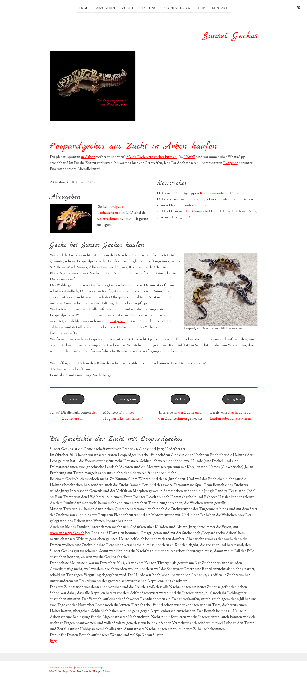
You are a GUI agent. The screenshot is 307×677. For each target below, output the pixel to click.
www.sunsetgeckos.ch (67, 532)
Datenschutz (67, 667)
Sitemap (98, 667)
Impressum (54, 667)
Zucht (128, 8)
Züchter (180, 399)
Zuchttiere (73, 399)
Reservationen (107, 218)
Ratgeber (230, 162)
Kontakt (220, 8)
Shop (201, 8)
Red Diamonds (212, 193)
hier (204, 205)
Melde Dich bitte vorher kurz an (151, 156)
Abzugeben (105, 8)
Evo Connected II (200, 211)
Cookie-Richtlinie (84, 667)
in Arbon (88, 156)
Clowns (238, 193)
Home (84, 8)
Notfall (189, 156)
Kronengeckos (177, 8)
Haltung (149, 8)
